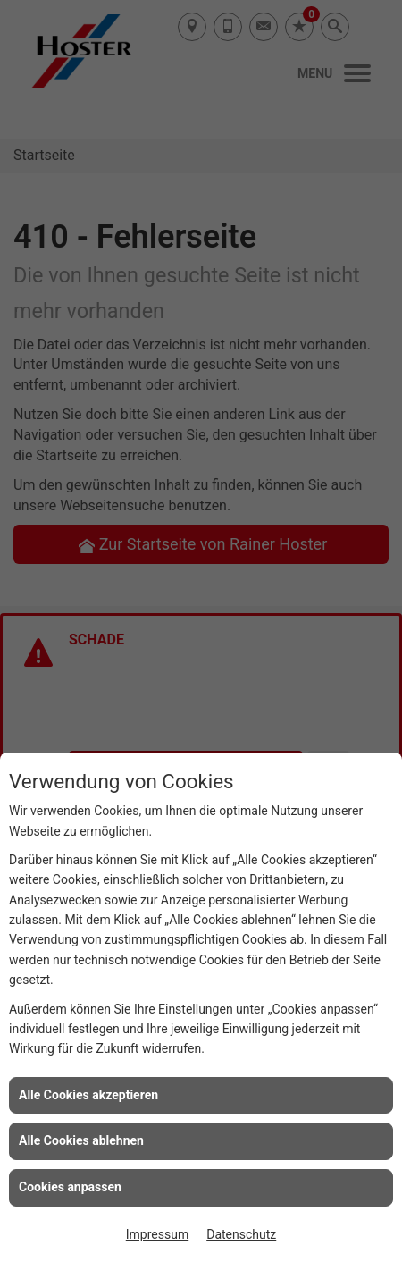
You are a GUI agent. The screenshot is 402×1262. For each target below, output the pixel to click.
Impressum (157, 1234)
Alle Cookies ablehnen (81, 1140)
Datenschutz (241, 1234)
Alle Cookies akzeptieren (88, 1095)
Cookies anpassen (70, 1187)
